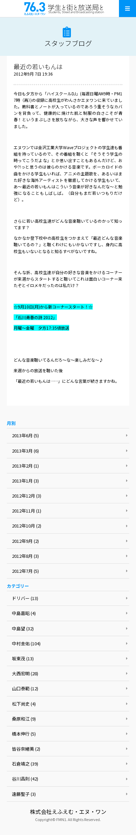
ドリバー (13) (25, 598)
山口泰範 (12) (25, 688)
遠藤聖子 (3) (24, 794)
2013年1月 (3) (25, 480)
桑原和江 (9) (24, 718)
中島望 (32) (23, 628)
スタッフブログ (68, 43)
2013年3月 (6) (25, 450)
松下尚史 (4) (24, 703)
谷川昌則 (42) (25, 778)
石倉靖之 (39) (25, 763)
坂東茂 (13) (23, 658)
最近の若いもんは (38, 66)
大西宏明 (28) (25, 673)
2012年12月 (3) (26, 495)
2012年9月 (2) (25, 541)
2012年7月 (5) (25, 571)
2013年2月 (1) (25, 465)
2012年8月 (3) (25, 556)
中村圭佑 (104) (26, 643)
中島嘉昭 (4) (24, 613)
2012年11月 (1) (26, 510)
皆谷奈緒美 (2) (26, 748)
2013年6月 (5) (25, 435)
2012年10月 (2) (26, 525)
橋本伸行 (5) (24, 733)
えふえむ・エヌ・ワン (68, 8)
